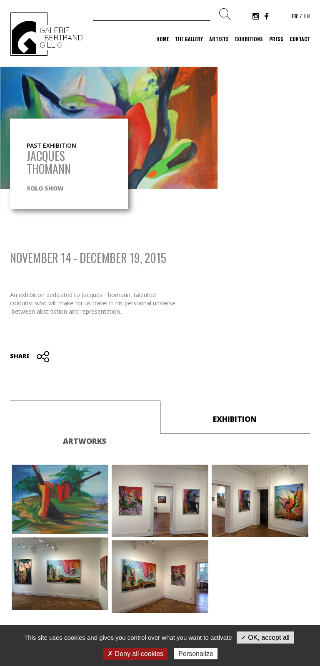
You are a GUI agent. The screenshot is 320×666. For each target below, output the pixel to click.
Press (276, 38)
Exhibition (235, 419)
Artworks (84, 441)
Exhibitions (249, 38)
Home (162, 38)
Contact (300, 38)
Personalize (195, 653)
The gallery (189, 38)
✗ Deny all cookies (135, 653)
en (307, 15)
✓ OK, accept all (265, 637)
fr (294, 15)
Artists (219, 38)
